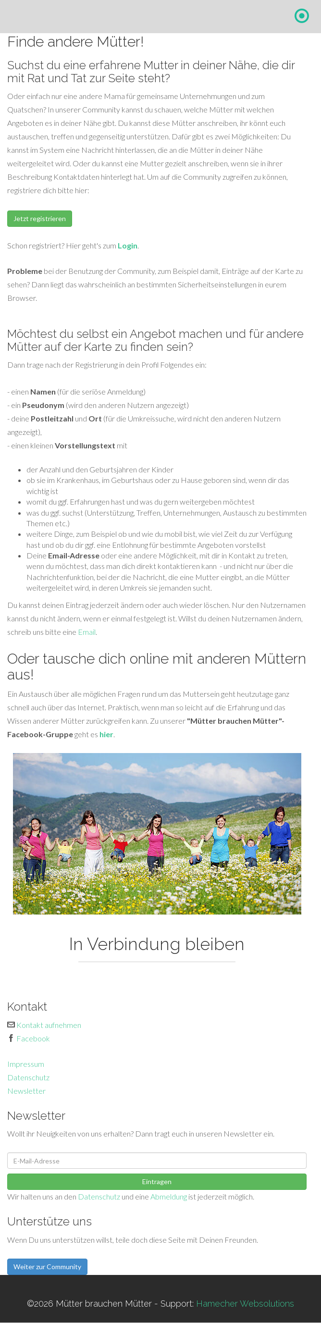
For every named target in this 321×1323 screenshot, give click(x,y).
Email (87, 631)
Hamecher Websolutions (245, 1303)
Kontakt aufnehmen (48, 1024)
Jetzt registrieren (39, 218)
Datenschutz (28, 1077)
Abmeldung (168, 1196)
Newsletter (26, 1090)
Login (127, 245)
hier (106, 734)
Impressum (25, 1063)
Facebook (33, 1038)
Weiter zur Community (47, 1266)
